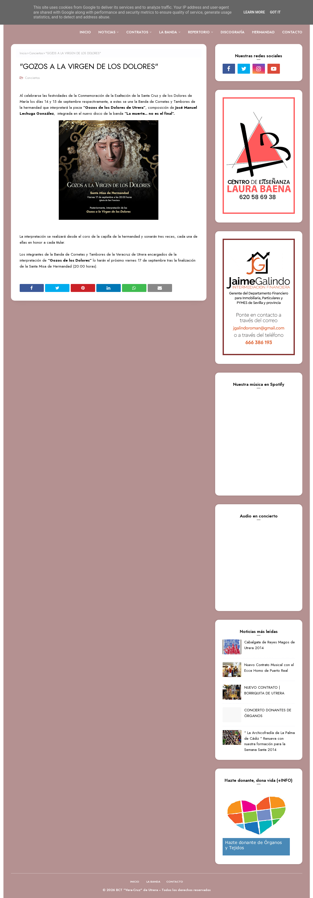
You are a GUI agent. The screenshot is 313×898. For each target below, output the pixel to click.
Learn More (254, 12)
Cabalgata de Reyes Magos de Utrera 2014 (269, 645)
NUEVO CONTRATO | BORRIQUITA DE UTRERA (264, 690)
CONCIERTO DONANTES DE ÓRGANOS (267, 713)
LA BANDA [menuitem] (168, 32)
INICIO (134, 882)
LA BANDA (153, 882)
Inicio (23, 53)
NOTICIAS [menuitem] (106, 32)
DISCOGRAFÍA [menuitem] (233, 32)
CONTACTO (174, 882)
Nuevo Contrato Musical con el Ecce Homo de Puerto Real (269, 667)
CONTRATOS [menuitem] (137, 32)
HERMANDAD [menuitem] (263, 32)
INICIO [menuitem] (85, 32)
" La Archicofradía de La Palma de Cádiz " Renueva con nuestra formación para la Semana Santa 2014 (269, 741)
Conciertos (36, 53)
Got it (275, 12)
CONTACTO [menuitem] (292, 32)
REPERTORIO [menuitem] (199, 32)
